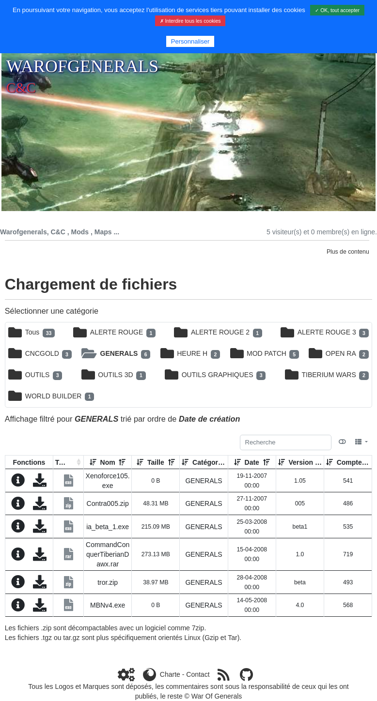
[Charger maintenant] (40, 483)
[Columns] (361, 442)
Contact (197, 674)
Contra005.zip (108, 503)
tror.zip (107, 582)
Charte (170, 674)
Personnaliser (190, 41)
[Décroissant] (122, 462)
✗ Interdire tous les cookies (190, 21)
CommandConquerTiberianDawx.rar (107, 554)
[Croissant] (93, 462)
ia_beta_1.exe (107, 527)
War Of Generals (216, 696)
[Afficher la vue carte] (342, 442)
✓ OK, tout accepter (337, 10)
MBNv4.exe (107, 605)
